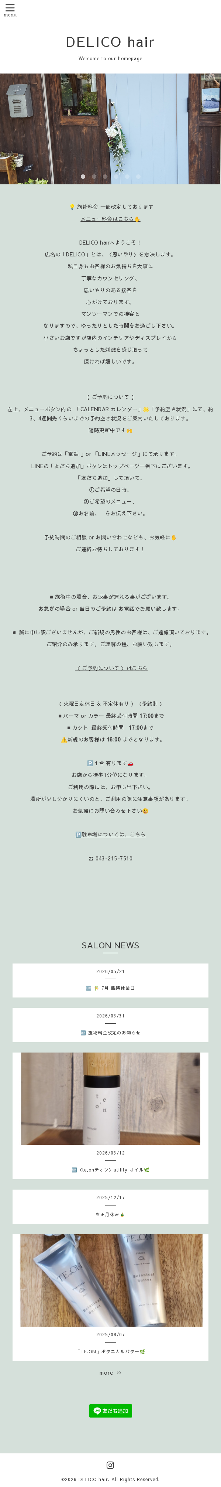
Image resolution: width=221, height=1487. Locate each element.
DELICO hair (110, 41)
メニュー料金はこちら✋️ (110, 218)
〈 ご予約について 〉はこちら (111, 668)
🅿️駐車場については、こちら (110, 834)
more (110, 1372)
